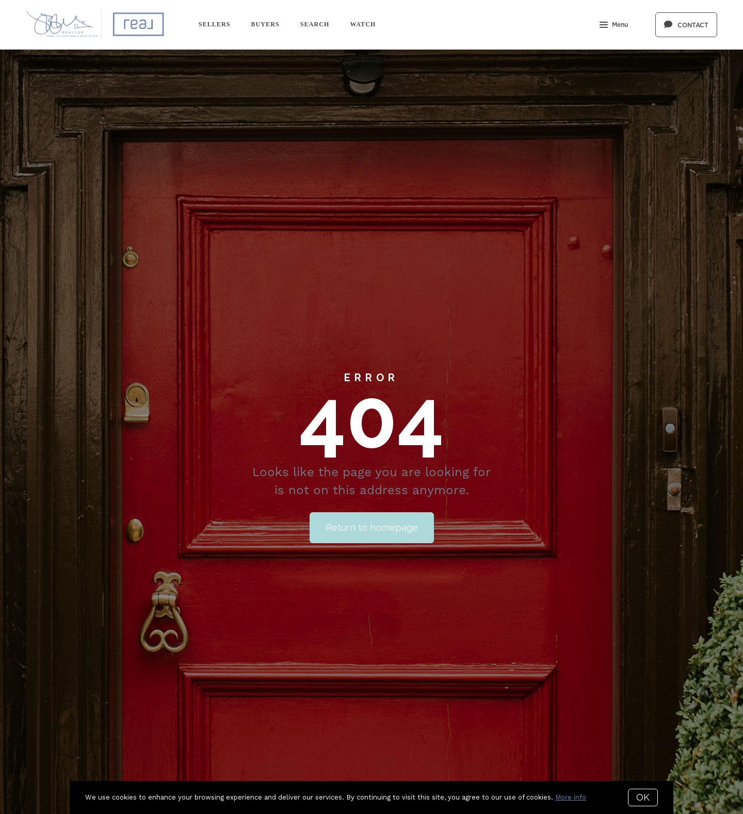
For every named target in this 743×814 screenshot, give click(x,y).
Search (315, 24)
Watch (363, 24)
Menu (613, 25)
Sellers (215, 24)
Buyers (265, 24)
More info (570, 797)
